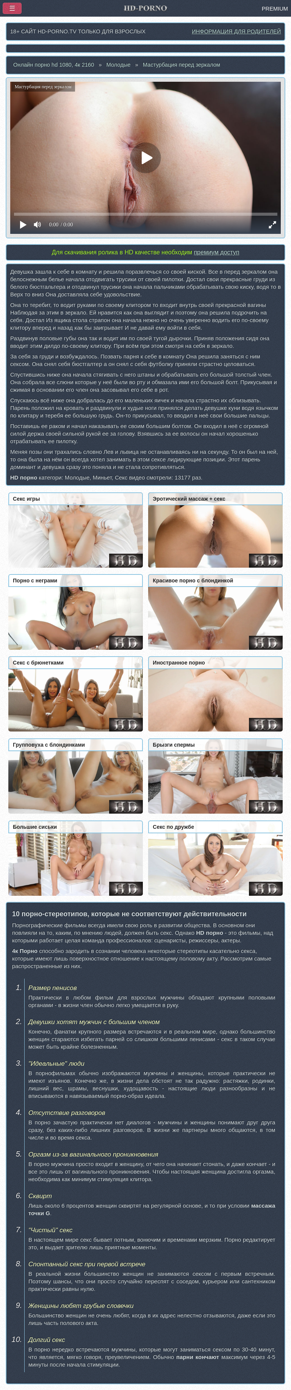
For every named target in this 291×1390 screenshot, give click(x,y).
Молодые (118, 65)
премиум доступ (216, 252)
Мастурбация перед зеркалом (181, 65)
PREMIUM (275, 9)
